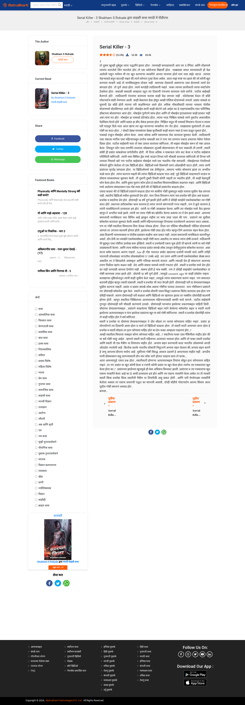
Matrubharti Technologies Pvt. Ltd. (64, 700)
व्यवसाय (42, 470)
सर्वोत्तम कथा (72, 646)
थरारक (41, 459)
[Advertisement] (58, 616)
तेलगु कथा (144, 680)
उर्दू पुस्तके (108, 689)
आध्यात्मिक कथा (46, 314)
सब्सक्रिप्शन (184, 5)
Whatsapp (58, 159)
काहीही (42, 499)
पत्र (40, 430)
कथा (40, 308)
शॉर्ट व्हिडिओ (72, 666)
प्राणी (40, 482)
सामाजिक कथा (45, 389)
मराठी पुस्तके (109, 661)
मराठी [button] (68, 5)
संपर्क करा (200, 5)
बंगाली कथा (145, 666)
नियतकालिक (44, 349)
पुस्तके (125, 5)
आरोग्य (41, 413)
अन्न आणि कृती (45, 424)
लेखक (70, 661)
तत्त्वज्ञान (42, 407)
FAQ (33, 670)
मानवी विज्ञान (44, 401)
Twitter (57, 149)
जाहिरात (170, 5)
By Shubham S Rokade (63, 97)
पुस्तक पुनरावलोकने (48, 453)
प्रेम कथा (42, 378)
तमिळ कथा (145, 675)
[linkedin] (210, 654)
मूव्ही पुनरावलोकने (47, 442)
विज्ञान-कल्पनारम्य (47, 465)
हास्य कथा (43, 343)
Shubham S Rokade (63, 54)
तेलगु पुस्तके (109, 670)
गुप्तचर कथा (44, 384)
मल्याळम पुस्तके (110, 680)
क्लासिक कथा (45, 332)
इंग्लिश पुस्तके (109, 646)
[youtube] (202, 654)
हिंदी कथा (144, 646)
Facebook (57, 138)
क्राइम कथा (43, 505)
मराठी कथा (145, 656)
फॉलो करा (63, 59)
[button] (60, 5)
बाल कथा (43, 337)
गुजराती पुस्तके (110, 656)
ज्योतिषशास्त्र (44, 488)
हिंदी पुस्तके (108, 651)
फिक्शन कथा (44, 320)
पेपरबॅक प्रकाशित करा (76, 670)
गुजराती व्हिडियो (74, 656)
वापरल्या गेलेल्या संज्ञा (40, 661)
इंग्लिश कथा (145, 661)
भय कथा (42, 436)
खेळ (40, 476)
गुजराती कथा (145, 651)
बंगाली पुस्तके (109, 675)
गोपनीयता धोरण (38, 656)
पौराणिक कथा (45, 447)
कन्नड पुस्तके (109, 685)
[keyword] (46, 5)
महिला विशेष (44, 366)
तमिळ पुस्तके (109, 666)
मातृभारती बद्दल (108, 5)
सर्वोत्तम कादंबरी (74, 651)
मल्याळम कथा (146, 670)
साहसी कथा (44, 395)
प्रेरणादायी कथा (45, 326)
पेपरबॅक (155, 5)
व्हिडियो (140, 5)
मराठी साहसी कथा (59, 102)
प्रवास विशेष (44, 361)
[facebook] (181, 654)
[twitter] (195, 654)
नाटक (41, 372)
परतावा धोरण (37, 666)
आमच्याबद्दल (36, 646)
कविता (41, 355)
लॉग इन (235, 5)
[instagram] (188, 654)
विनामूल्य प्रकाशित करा (218, 5)
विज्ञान (41, 494)
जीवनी (41, 418)
